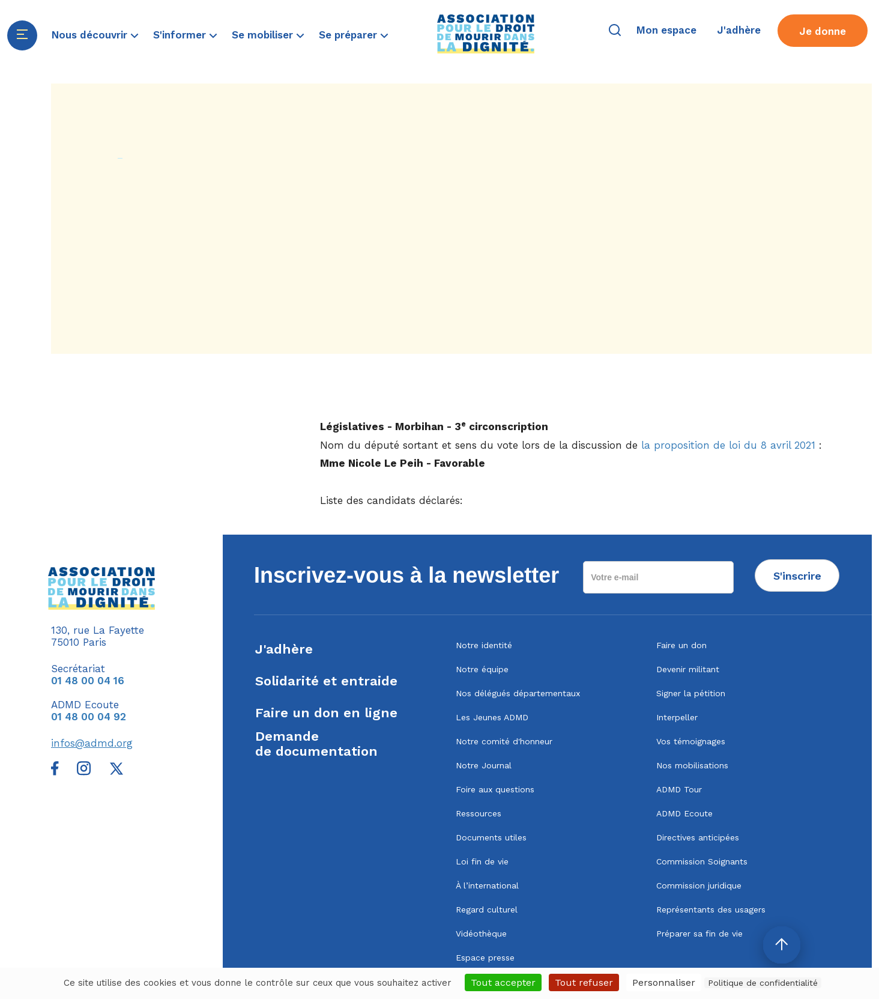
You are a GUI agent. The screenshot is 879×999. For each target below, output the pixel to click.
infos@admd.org (92, 743)
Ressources (478, 813)
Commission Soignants (702, 861)
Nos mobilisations (692, 765)
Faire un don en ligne (326, 712)
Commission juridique (699, 885)
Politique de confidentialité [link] (763, 983)
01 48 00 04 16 (87, 681)
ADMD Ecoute (684, 813)
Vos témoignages (690, 741)
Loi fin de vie (482, 861)
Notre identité (484, 645)
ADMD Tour (679, 789)
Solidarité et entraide (326, 680)
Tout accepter (503, 982)
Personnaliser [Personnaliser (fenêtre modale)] (663, 982)
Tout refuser (584, 982)
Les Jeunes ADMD (492, 717)
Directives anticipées (697, 837)
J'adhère (284, 649)
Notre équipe (482, 669)
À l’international (487, 885)
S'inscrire (797, 575)
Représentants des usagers (711, 909)
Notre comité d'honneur (504, 741)
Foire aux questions (495, 789)
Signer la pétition (690, 693)
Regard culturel (487, 909)
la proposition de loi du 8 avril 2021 (728, 445)
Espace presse (485, 957)
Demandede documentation (316, 744)
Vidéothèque (481, 933)
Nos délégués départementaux (518, 693)
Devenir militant (687, 669)
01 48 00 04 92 (88, 717)
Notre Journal (484, 765)
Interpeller (677, 717)
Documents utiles (491, 837)
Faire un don (681, 645)
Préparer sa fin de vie (699, 933)
